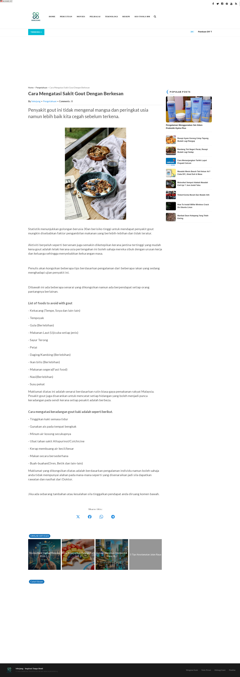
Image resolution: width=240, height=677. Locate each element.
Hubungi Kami (219, 670)
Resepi (126, 16)
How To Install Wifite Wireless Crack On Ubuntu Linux (193, 206)
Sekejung (36, 101)
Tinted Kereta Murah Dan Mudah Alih (193, 195)
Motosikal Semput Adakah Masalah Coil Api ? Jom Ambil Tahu (192, 183)
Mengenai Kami (192, 670)
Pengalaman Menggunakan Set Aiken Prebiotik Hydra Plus (184, 126)
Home (52, 16)
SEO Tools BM (142, 16)
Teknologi (111, 16)
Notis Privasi (206, 670)
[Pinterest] (227, 4)
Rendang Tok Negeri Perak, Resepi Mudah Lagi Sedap (192, 150)
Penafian (232, 670)
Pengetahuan (50, 101)
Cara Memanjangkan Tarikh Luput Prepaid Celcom (192, 161)
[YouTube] (231, 4)
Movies (81, 16)
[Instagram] (222, 4)
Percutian (66, 16)
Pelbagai (95, 16)
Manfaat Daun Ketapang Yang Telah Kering (192, 217)
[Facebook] (213, 4)
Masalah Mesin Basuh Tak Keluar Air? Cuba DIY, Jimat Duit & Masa (193, 172)
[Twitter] (217, 4)
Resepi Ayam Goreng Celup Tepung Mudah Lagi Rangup (192, 139)
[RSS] (236, 4)
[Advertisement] (120, 58)
